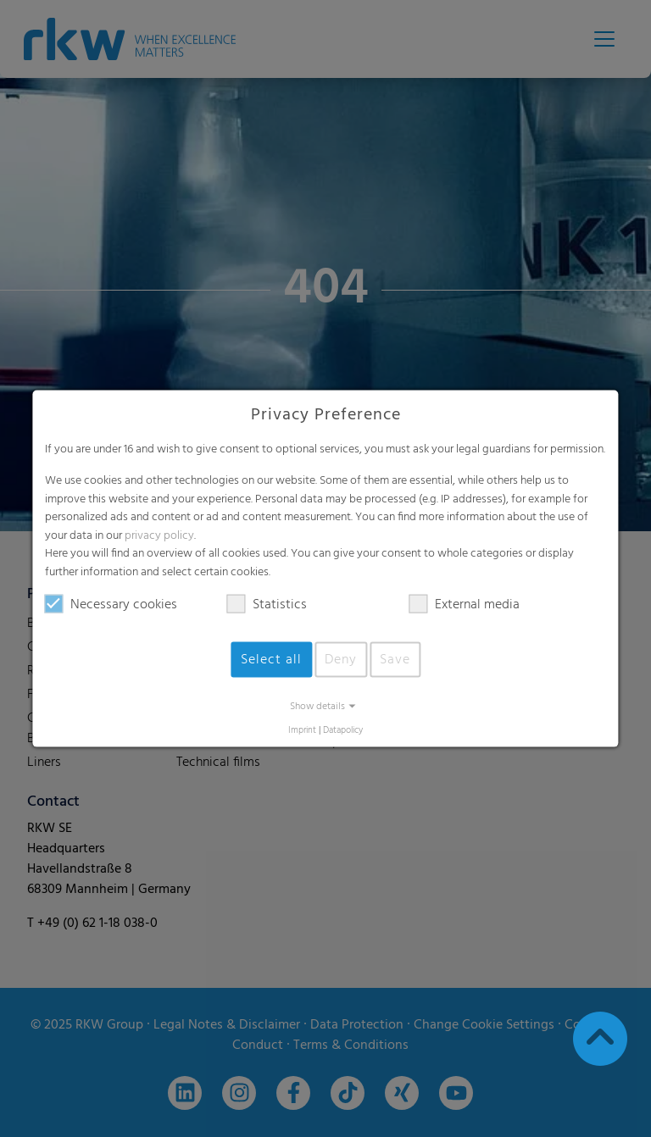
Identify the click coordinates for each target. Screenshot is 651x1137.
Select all (271, 659)
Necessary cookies (111, 604)
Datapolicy (343, 730)
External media (464, 604)
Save (395, 659)
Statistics (267, 604)
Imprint (302, 730)
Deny (341, 659)
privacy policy (159, 535)
